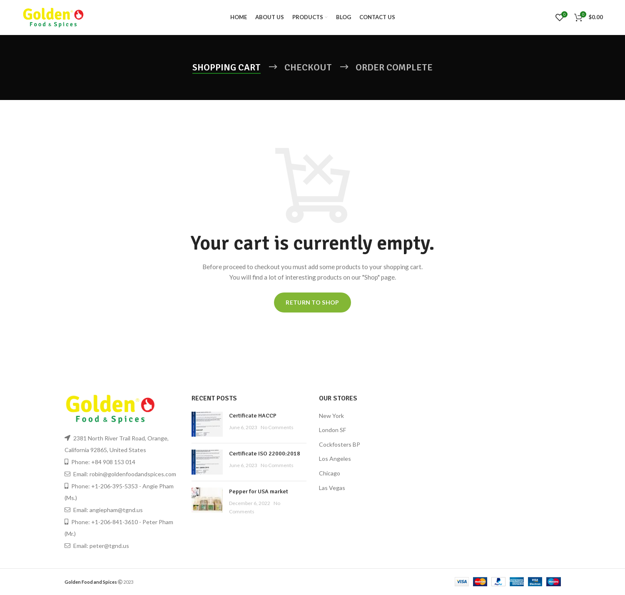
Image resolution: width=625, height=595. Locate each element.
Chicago (329, 473)
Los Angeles (335, 459)
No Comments (277, 428)
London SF (332, 430)
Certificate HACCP (252, 416)
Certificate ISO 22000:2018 (264, 454)
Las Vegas (332, 488)
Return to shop (312, 302)
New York (331, 416)
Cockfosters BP (339, 444)
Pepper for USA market (258, 491)
